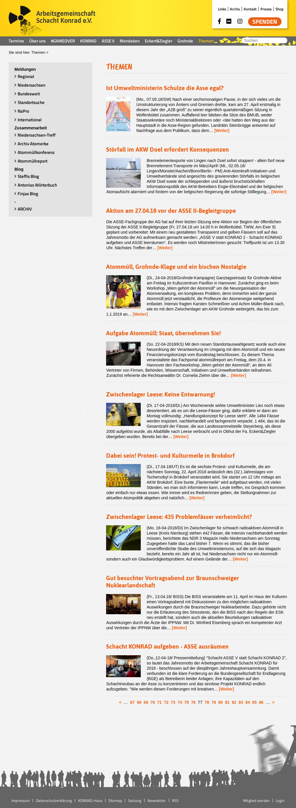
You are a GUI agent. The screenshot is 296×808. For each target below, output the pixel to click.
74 (179, 702)
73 (173, 702)
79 (214, 702)
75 (186, 702)
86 (261, 702)
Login (280, 800)
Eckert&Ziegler (158, 41)
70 (152, 702)
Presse (266, 9)
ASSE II (108, 41)
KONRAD (88, 41)
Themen (206, 41)
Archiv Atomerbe (33, 143)
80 (220, 702)
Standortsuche (31, 102)
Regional (26, 76)
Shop (279, 9)
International (30, 119)
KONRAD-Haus (90, 800)
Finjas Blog (28, 193)
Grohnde (185, 41)
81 (227, 702)
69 (146, 702)
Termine (16, 41)
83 (240, 702)
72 (166, 702)
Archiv (235, 9)
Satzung (134, 800)
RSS (175, 800)
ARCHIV (25, 209)
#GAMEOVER (63, 41)
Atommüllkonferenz (36, 152)
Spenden (264, 21)
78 (207, 702)
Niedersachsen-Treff (37, 135)
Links (222, 9)
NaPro (23, 111)
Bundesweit (29, 93)
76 (193, 702)
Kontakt (250, 9)
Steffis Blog (28, 176)
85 (254, 702)
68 (139, 702)
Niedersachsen (31, 85)
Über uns (37, 41)
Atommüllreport (32, 161)
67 (132, 702)
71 (159, 702)
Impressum (21, 800)
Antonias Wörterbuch (37, 185)
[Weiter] (221, 130)
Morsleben (130, 41)
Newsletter (156, 800)
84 (247, 702)
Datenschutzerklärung (54, 800)
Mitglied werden (256, 800)
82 (234, 702)
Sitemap (115, 800)
